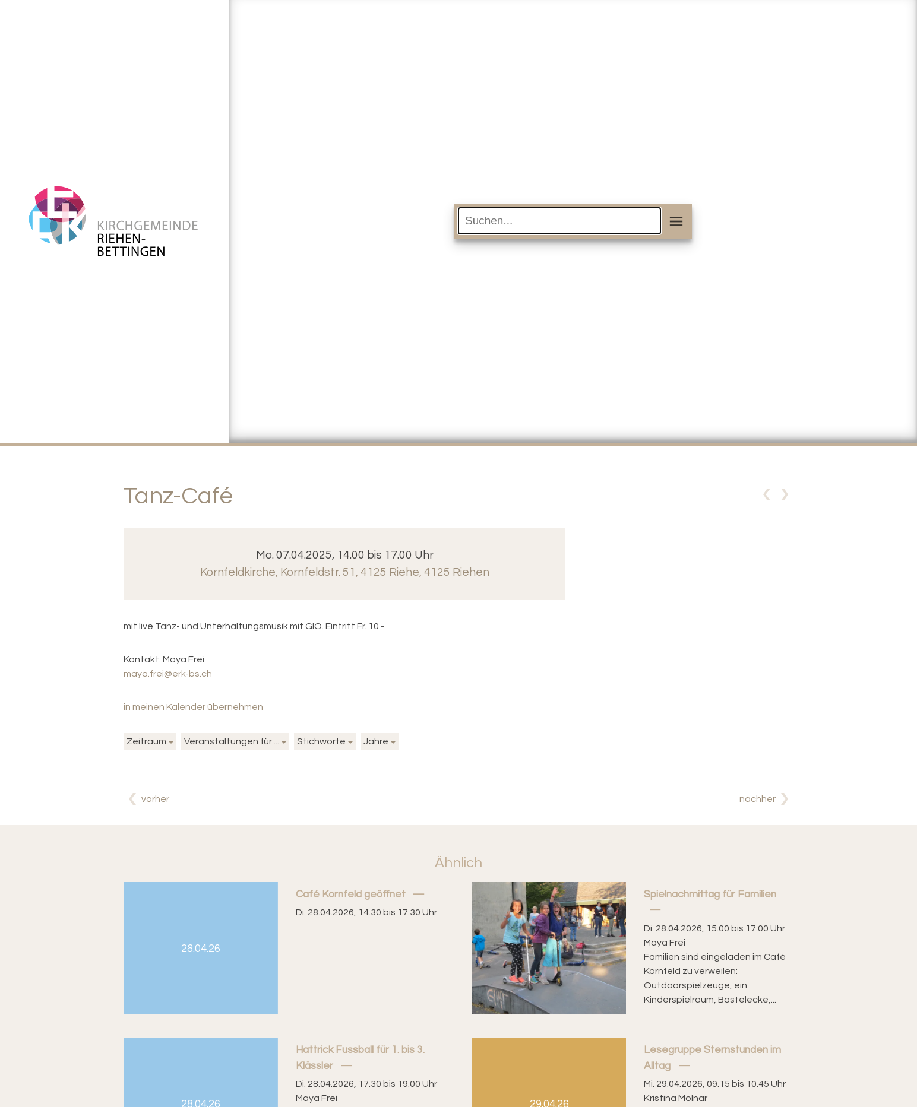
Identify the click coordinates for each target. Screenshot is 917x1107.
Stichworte (321, 741)
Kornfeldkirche (344, 572)
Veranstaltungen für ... (231, 741)
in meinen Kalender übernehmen (193, 707)
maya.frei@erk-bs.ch (168, 673)
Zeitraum (146, 741)
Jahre (375, 741)
